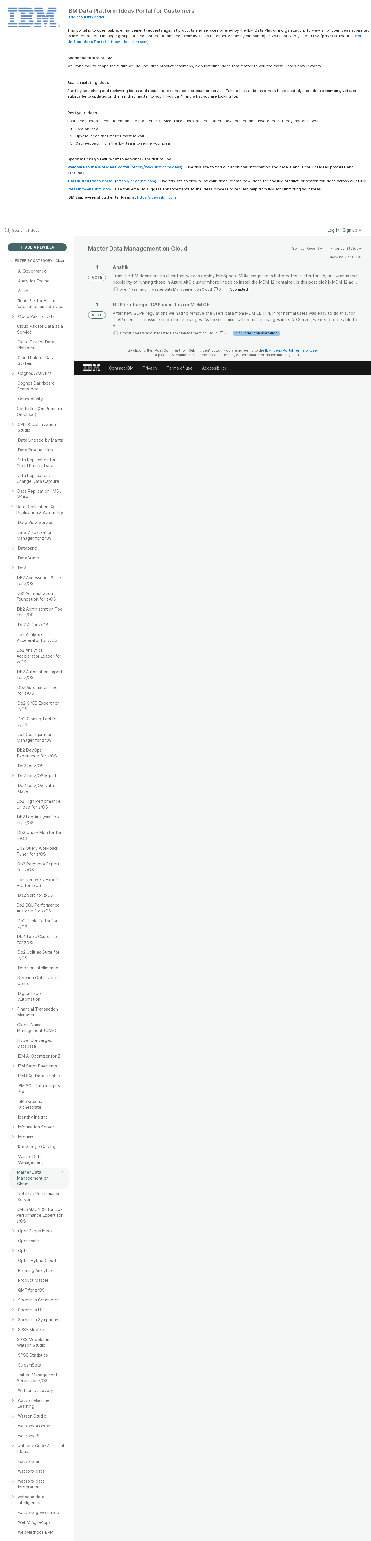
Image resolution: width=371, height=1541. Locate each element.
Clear (60, 260)
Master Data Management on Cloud (181, 289)
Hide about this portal (85, 17)
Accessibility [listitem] (214, 368)
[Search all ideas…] (44, 230)
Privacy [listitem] (150, 368)
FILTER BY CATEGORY (30, 260)
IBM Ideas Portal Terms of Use (291, 350)
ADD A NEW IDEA (37, 247)
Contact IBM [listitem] (121, 368)
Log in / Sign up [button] (345, 230)
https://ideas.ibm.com (127, 41)
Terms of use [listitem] (180, 368)
